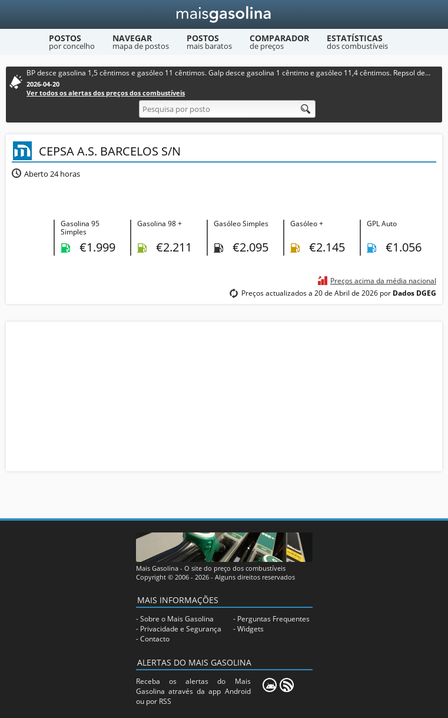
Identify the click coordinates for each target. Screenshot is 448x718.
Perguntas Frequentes (273, 619)
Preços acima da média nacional (383, 281)
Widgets (250, 629)
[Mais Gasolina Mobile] (270, 685)
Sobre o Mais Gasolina (177, 619)
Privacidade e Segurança (180, 629)
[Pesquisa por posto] (227, 109)
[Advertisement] (224, 395)
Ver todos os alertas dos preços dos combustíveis (105, 92)
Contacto (155, 639)
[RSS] (287, 685)
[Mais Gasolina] (224, 14)
